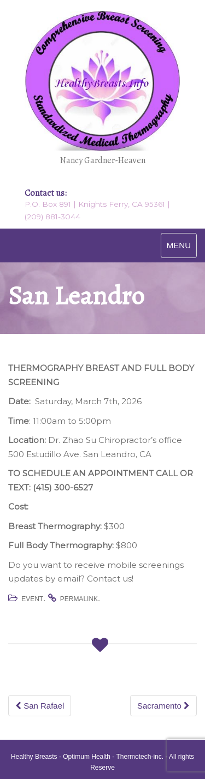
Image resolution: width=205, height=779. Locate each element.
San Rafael (39, 705)
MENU (179, 245)
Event (32, 599)
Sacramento (163, 705)
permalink (79, 599)
